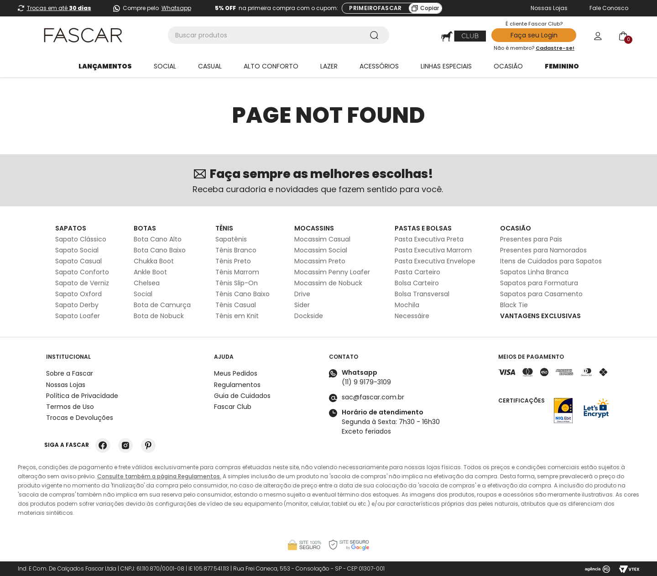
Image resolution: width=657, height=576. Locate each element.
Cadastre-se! (555, 48)
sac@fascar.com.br (373, 397)
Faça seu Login (534, 35)
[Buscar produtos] (376, 35)
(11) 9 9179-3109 (366, 382)
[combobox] (278, 35)
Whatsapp (176, 8)
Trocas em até (59, 8)
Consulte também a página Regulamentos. (159, 476)
